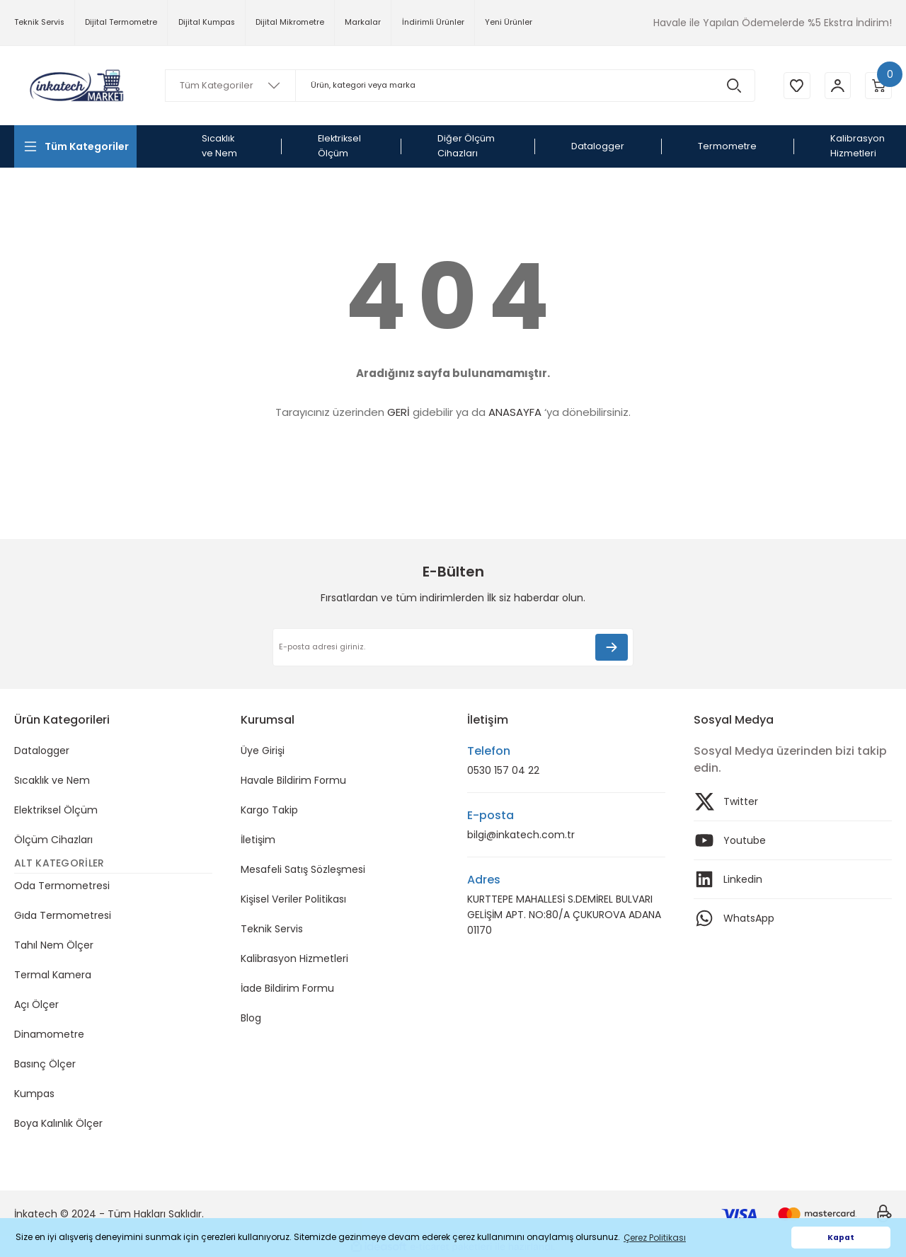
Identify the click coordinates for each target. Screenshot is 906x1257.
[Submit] (611, 647)
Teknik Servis (272, 929)
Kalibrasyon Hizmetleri (294, 958)
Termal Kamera (52, 975)
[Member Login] (835, 85)
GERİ (398, 412)
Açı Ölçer (36, 1004)
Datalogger (41, 750)
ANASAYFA (514, 412)
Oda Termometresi (62, 886)
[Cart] (878, 85)
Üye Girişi (263, 750)
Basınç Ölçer (45, 1064)
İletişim (258, 840)
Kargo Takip (269, 810)
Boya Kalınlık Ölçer (58, 1123)
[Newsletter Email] (453, 647)
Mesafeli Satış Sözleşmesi (303, 869)
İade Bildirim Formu (287, 988)
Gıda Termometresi (62, 915)
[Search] (457, 85)
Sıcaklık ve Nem (52, 780)
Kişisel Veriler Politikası (293, 899)
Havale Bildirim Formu (293, 780)
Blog (251, 1018)
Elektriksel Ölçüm (56, 810)
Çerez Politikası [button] (655, 1238)
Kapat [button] (840, 1237)
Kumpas (34, 1094)
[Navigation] (75, 146)
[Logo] (75, 86)
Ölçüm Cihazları (53, 840)
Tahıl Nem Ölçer (53, 945)
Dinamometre (49, 1034)
